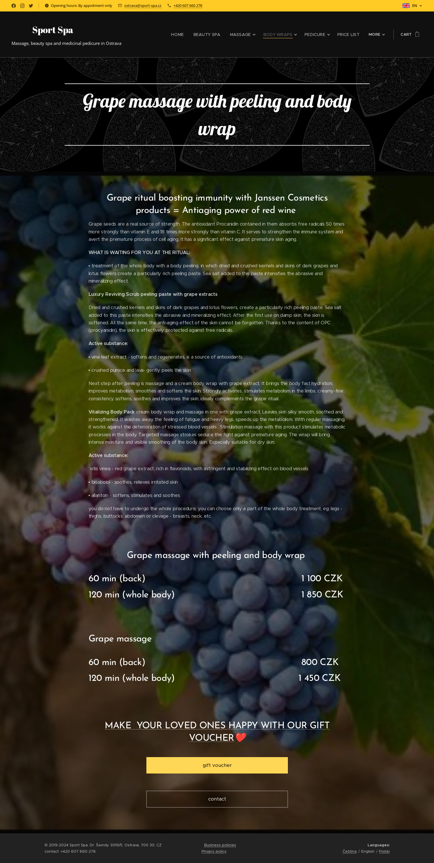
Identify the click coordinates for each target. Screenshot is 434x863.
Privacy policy (214, 851)
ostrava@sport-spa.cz (142, 5)
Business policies (220, 845)
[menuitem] (147, 34)
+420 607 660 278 (187, 5)
